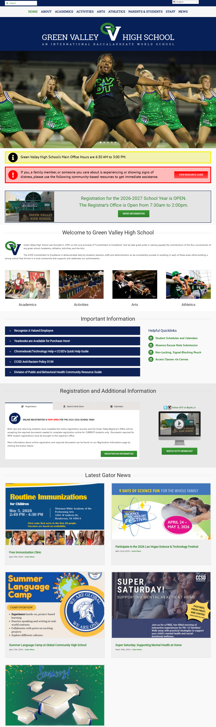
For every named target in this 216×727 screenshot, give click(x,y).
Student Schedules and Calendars (176, 338)
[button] (72, 330)
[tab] (29, 406)
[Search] (7, 3)
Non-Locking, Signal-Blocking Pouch (178, 352)
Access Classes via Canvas (171, 359)
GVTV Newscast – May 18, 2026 (74, 648)
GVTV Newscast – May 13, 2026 (157, 650)
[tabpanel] (72, 435)
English (178, 2)
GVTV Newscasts (31, 652)
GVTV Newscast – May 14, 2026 (113, 650)
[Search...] (21, 3)
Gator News (29, 557)
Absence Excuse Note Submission (176, 345)
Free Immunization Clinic (25, 552)
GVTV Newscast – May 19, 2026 (30, 648)
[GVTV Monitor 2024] (179, 406)
